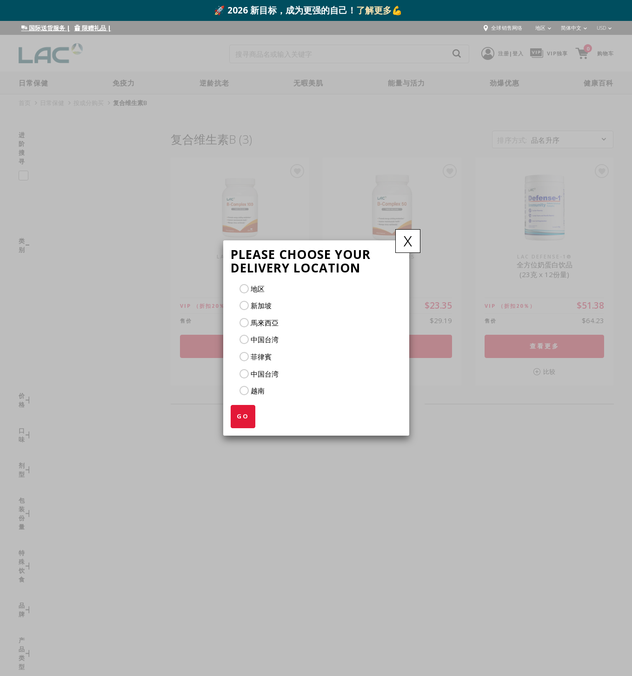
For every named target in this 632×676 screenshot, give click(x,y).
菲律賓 (261, 356)
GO (243, 416)
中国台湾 (265, 339)
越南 (258, 390)
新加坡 (261, 305)
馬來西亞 (265, 322)
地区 (258, 288)
